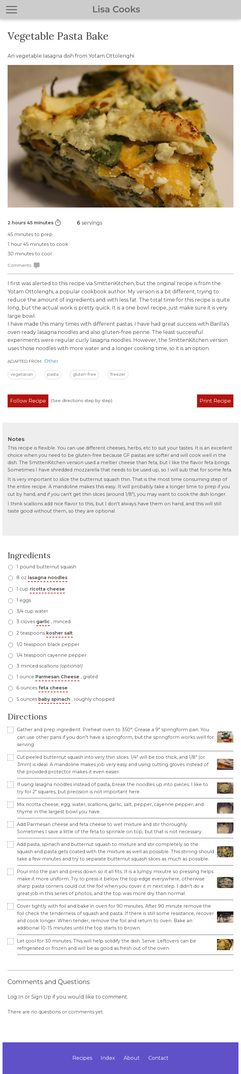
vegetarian (21, 374)
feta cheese (53, 688)
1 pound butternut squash (45, 567)
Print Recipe (215, 401)
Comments (24, 265)
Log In (15, 997)
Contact (158, 1058)
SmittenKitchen (114, 283)
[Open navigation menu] (11, 9)
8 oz (41, 577)
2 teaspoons (44, 633)
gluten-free (84, 374)
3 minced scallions (49, 666)
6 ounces (41, 688)
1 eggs (23, 600)
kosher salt (59, 633)
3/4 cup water (31, 611)
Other (51, 361)
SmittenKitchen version (198, 340)
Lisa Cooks (116, 9)
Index (108, 1058)
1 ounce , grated (56, 677)
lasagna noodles (47, 577)
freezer (118, 374)
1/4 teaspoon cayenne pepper (50, 655)
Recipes (82, 1058)
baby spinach (54, 699)
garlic (43, 621)
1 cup (40, 589)
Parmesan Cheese (57, 677)
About (132, 1058)
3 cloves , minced (43, 621)
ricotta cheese (47, 589)
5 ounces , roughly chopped (64, 699)
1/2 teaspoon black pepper (47, 644)
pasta (53, 374)
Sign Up (41, 997)
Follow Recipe (28, 401)
